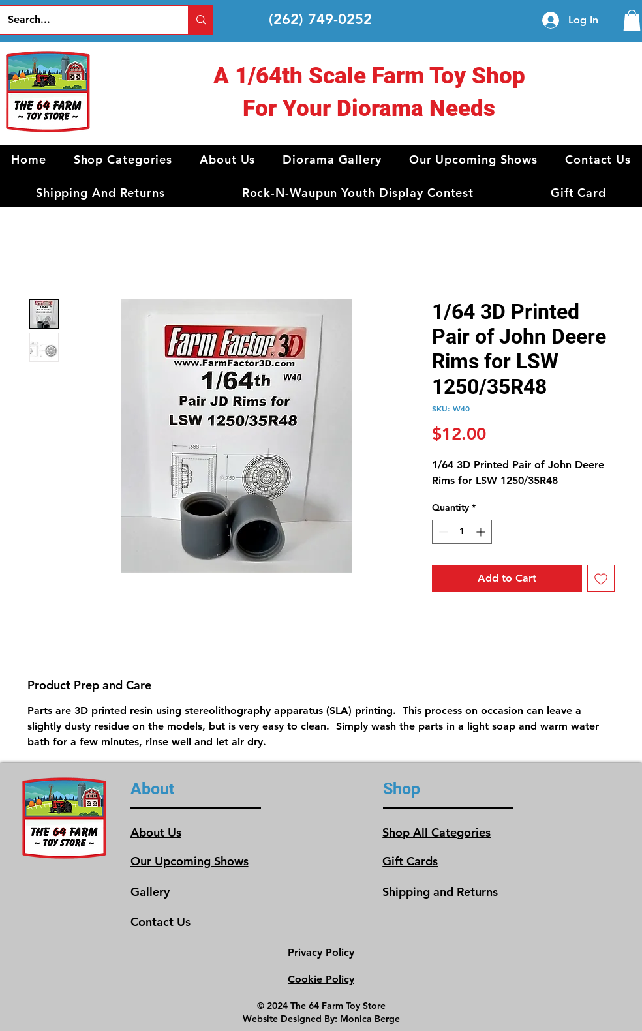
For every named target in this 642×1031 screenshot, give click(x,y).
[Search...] (84, 20)
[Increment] (482, 531)
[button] (123, 159)
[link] (632, 20)
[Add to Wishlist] (601, 578)
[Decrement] (442, 531)
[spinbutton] (462, 531)
